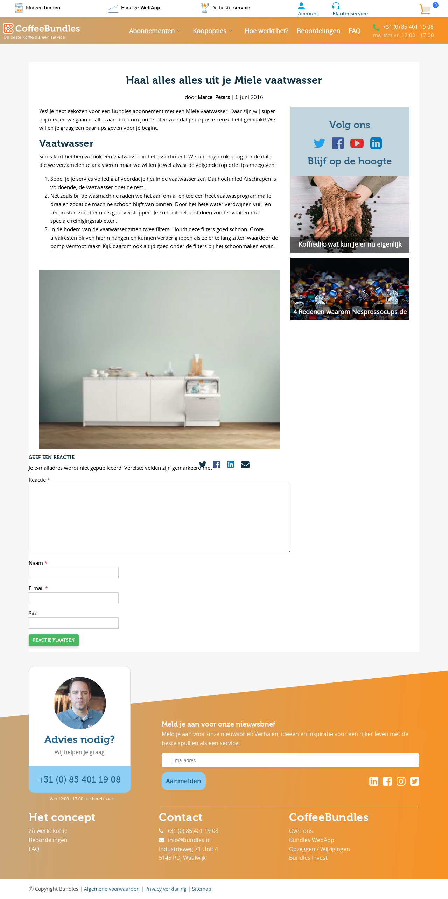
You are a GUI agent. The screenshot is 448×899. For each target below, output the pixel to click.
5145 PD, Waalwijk (182, 858)
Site (33, 613)
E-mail (38, 588)
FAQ (354, 31)
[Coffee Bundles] (41, 31)
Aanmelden (184, 781)
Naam (38, 562)
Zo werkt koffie (48, 831)
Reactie (39, 479)
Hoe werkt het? (266, 31)
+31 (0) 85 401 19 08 (408, 26)
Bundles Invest (308, 858)
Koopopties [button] (209, 31)
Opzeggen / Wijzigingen (319, 849)
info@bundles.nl (185, 840)
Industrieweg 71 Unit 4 (188, 849)
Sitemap (201, 888)
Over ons (301, 831)
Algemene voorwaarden (112, 888)
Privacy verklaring (166, 888)
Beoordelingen (318, 31)
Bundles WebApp (311, 840)
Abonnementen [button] (152, 31)
